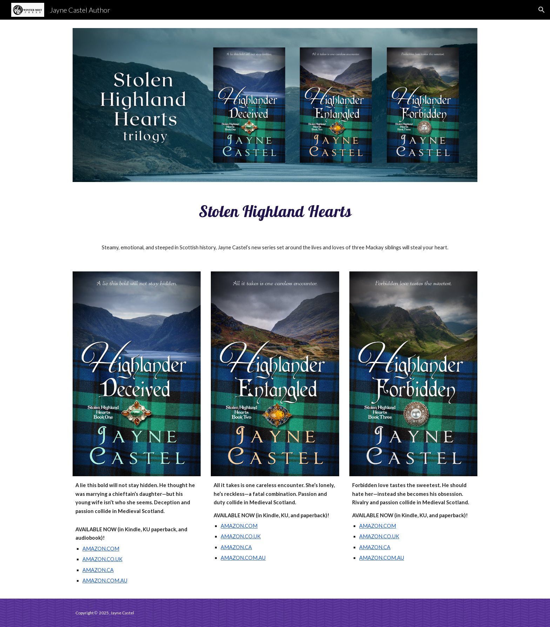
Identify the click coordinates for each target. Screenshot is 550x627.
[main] (275, 211)
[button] (541, 9)
